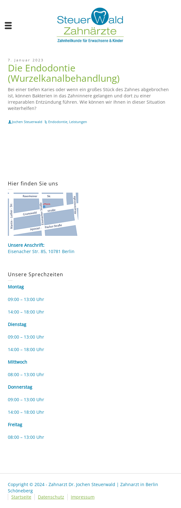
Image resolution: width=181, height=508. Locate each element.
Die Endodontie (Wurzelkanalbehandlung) (64, 73)
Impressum (83, 497)
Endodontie (57, 121)
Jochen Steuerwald (27, 121)
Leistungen (78, 121)
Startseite (21, 497)
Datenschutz (51, 497)
